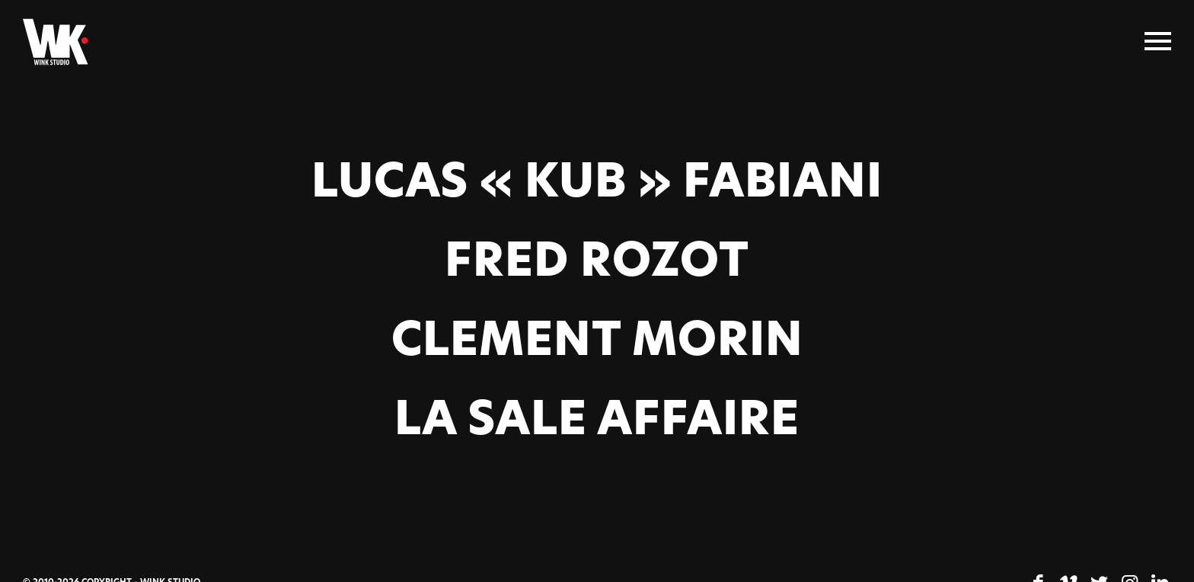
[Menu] (1158, 42)
